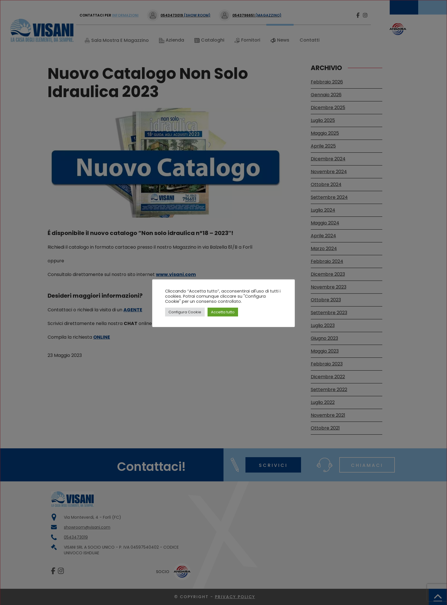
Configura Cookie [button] (184, 312)
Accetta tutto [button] (223, 312)
